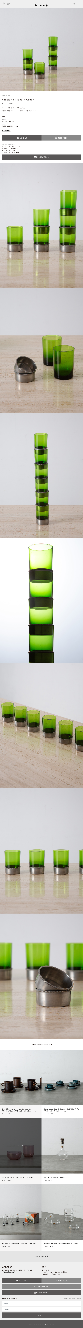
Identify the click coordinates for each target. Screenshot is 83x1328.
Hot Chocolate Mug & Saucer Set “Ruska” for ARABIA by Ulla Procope (19, 1110)
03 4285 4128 (61, 138)
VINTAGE (6, 131)
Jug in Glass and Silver (54, 1177)
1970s (11, 104)
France (5, 104)
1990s (9, 1246)
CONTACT (23, 1280)
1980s (50, 1180)
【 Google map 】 (9, 1272)
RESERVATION (42, 157)
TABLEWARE (6, 95)
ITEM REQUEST (42, 1287)
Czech (4, 1246)
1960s (10, 1114)
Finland (4, 1114)
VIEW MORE (40, 1256)
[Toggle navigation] (79, 4)
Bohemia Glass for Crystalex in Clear (19, 1244)
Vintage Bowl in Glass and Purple (17, 1177)
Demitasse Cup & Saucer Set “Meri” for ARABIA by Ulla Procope (62, 1110)
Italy (4, 1180)
